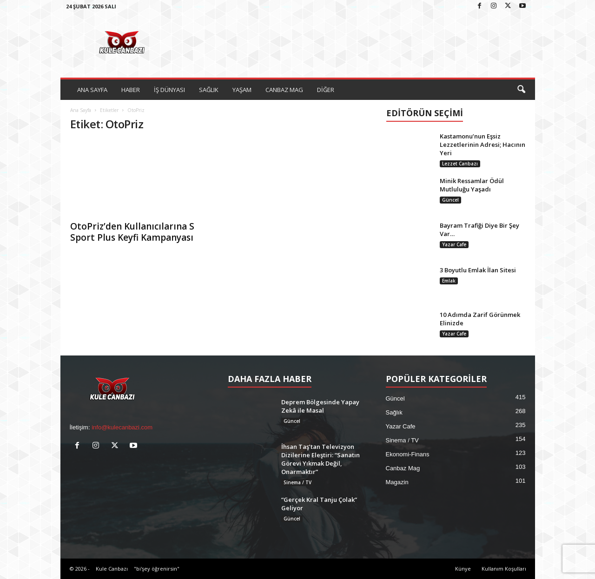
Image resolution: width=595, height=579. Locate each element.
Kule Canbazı (112, 568)
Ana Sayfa (80, 110)
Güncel (450, 200)
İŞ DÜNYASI (169, 90)
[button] (521, 89)
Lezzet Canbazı (460, 163)
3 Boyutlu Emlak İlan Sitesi (478, 270)
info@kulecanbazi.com (122, 427)
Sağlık (394, 412)
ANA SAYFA (92, 90)
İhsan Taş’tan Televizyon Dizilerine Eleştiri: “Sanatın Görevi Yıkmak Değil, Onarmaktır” (320, 459)
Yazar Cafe (454, 244)
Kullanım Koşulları (504, 568)
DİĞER (325, 90)
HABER (130, 90)
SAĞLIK (208, 90)
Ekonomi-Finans (408, 454)
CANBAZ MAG (284, 90)
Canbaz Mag (403, 468)
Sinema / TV (297, 482)
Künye (463, 568)
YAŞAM (241, 90)
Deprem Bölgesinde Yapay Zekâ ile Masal (320, 406)
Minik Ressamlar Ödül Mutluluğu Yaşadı (472, 185)
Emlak (449, 280)
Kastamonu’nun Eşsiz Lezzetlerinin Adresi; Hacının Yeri (482, 144)
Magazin (397, 482)
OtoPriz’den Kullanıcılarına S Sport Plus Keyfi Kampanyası (132, 231)
